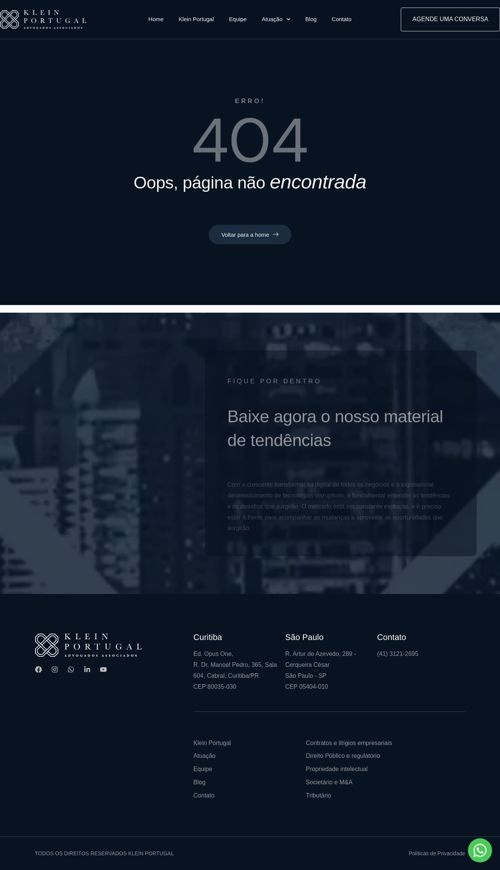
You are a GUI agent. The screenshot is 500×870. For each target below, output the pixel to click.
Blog (311, 19)
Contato (342, 19)
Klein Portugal (196, 19)
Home (155, 19)
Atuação (276, 19)
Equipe (238, 19)
